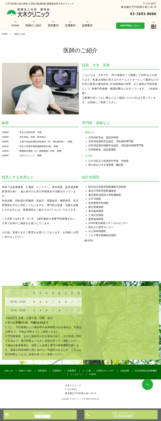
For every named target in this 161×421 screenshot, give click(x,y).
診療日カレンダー (105, 370)
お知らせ (8, 370)
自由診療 (124, 370)
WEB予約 (130, 25)
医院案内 (42, 370)
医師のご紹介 (25, 370)
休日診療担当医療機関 (146, 370)
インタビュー (76, 374)
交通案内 (57, 370)
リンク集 (86, 370)
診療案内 (71, 370)
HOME (5, 34)
